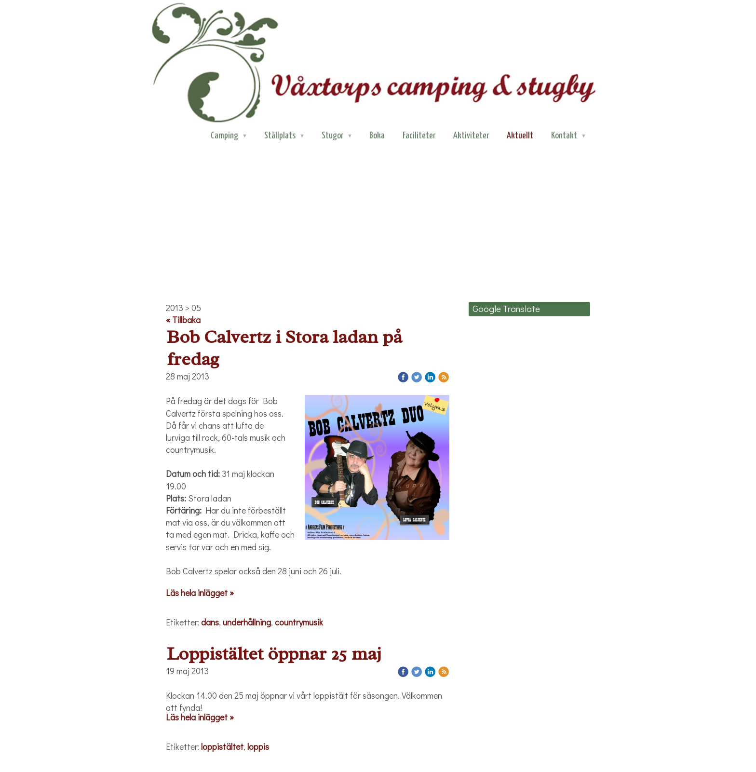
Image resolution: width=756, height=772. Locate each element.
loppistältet (222, 746)
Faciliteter (419, 135)
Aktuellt (520, 135)
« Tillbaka (183, 319)
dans (210, 622)
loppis (258, 746)
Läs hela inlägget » (200, 592)
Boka (377, 135)
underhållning (247, 622)
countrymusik (299, 622)
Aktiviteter (471, 135)
